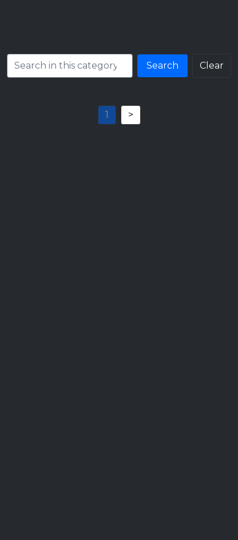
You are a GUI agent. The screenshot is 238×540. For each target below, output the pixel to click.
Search (162, 65)
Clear (212, 65)
